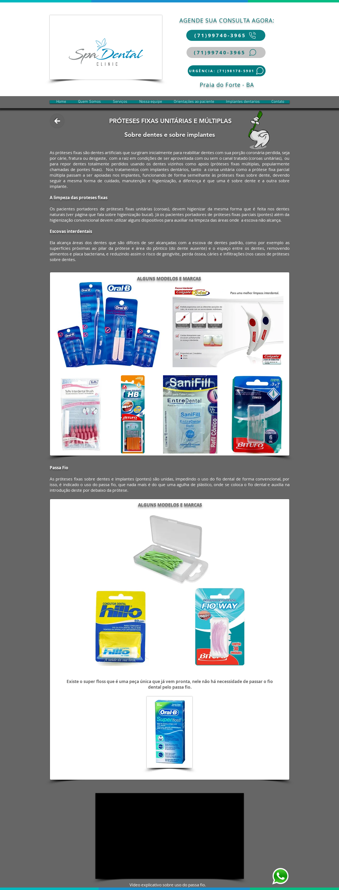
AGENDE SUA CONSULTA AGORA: (226, 20)
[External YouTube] (169, 836)
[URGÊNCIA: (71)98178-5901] (227, 70)
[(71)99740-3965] (225, 35)
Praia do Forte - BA (227, 85)
